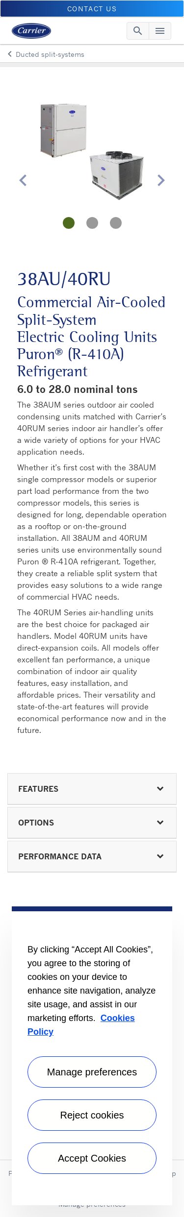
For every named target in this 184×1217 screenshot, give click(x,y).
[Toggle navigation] (138, 31)
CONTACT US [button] (92, 8)
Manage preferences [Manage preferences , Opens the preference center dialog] (92, 1072)
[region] (92, 1055)
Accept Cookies (92, 1158)
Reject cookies (92, 1115)
